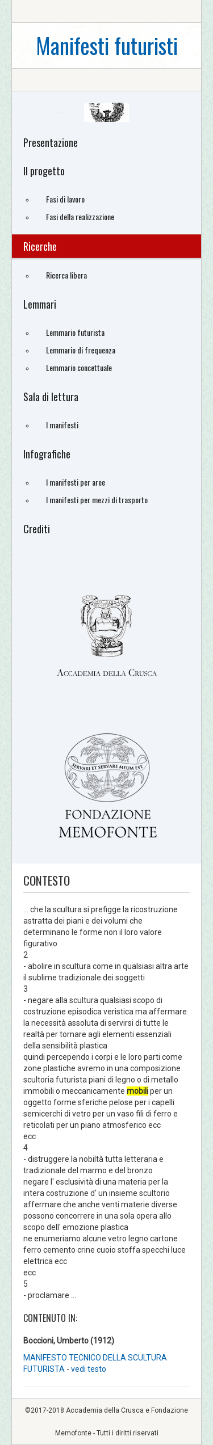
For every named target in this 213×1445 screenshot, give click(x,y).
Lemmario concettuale (79, 367)
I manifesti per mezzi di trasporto (97, 499)
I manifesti (62, 425)
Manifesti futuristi (107, 45)
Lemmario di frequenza (80, 350)
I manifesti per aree (75, 482)
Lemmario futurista (75, 332)
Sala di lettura (50, 396)
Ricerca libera (66, 275)
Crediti (36, 528)
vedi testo (88, 1369)
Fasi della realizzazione (80, 216)
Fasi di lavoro (65, 199)
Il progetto (44, 170)
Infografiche (46, 453)
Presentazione (50, 142)
